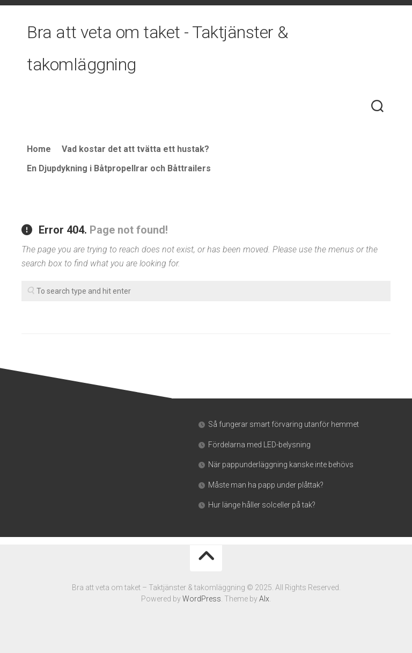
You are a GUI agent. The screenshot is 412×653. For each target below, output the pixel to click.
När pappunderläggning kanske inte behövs (281, 464)
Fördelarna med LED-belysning (259, 444)
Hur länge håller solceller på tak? (261, 504)
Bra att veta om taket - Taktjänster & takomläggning (157, 48)
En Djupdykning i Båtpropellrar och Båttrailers (119, 168)
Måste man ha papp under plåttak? (265, 485)
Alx (264, 598)
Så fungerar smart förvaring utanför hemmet (283, 424)
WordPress (201, 598)
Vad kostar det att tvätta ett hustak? (135, 149)
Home (39, 149)
